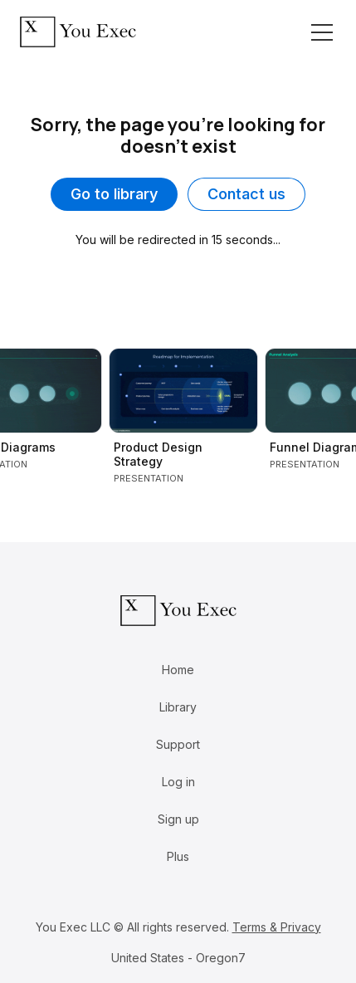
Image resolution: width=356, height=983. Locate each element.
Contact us (246, 194)
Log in (178, 782)
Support (178, 744)
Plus (178, 856)
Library (178, 707)
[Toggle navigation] (322, 32)
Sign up (178, 819)
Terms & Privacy (276, 927)
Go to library (114, 194)
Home (178, 670)
